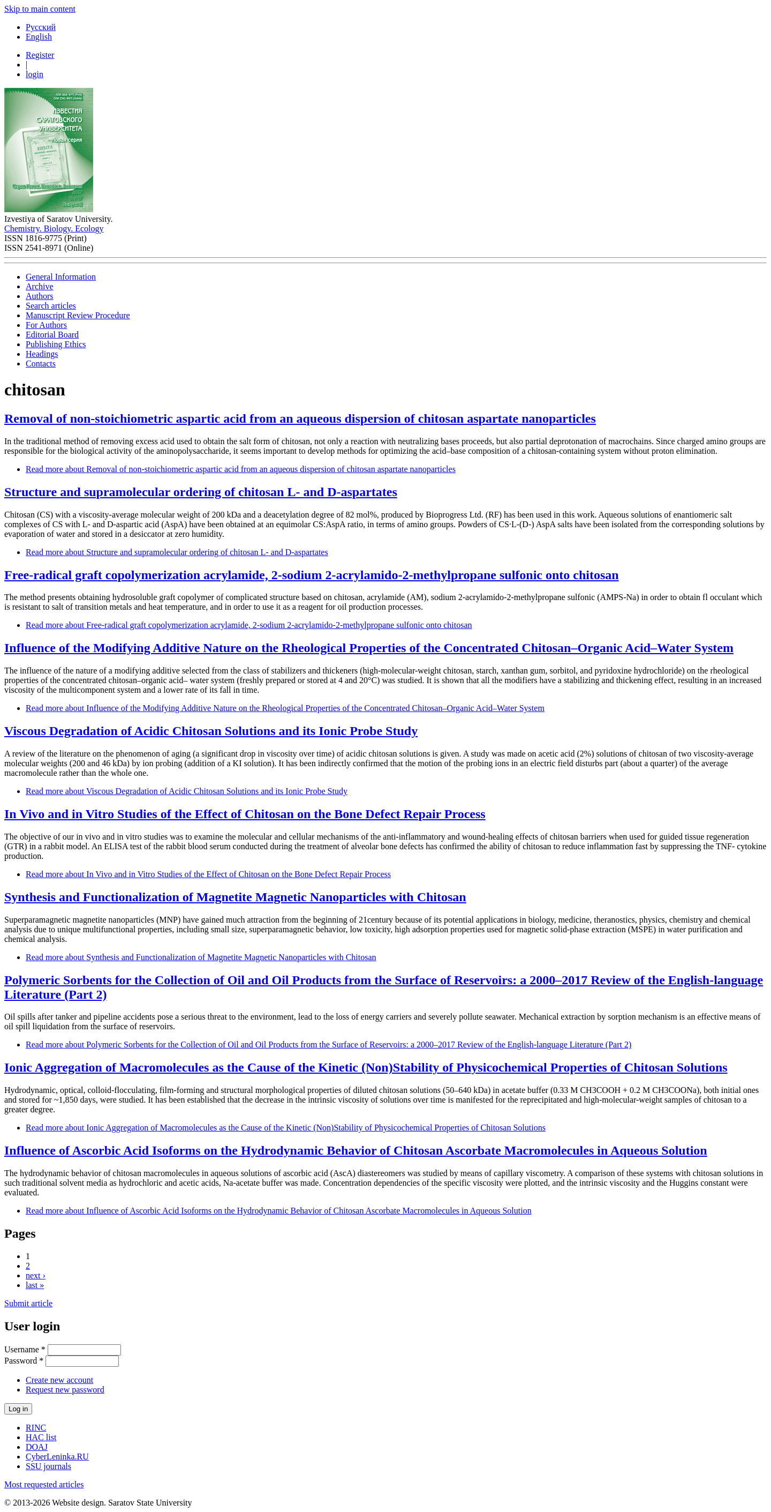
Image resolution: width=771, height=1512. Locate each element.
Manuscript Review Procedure (78, 315)
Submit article (28, 1303)
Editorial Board (52, 334)
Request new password (65, 1389)
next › (36, 1275)
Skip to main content (39, 8)
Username (25, 1349)
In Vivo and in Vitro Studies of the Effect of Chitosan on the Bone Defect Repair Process (245, 814)
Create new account (59, 1379)
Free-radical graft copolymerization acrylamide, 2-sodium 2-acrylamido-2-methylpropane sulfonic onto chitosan (311, 575)
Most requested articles (44, 1484)
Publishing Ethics (56, 344)
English (39, 36)
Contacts (41, 363)
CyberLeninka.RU (57, 1456)
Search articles (51, 305)
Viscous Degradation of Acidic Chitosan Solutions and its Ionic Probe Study (211, 731)
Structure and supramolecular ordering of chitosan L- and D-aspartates (200, 492)
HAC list (41, 1437)
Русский (41, 27)
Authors (40, 296)
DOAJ (37, 1446)
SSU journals (48, 1466)
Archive (40, 286)
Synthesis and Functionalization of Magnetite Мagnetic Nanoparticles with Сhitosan (235, 897)
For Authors (46, 325)
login (34, 74)
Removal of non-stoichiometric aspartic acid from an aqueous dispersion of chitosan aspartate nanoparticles (300, 418)
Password (23, 1360)
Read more (241, 469)
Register (40, 54)
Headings (42, 353)
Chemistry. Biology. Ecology (53, 228)
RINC (36, 1427)
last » (35, 1285)
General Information (61, 276)
